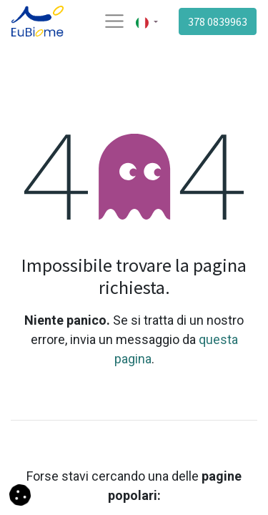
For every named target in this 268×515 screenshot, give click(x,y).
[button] (20, 493)
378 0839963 (217, 21)
